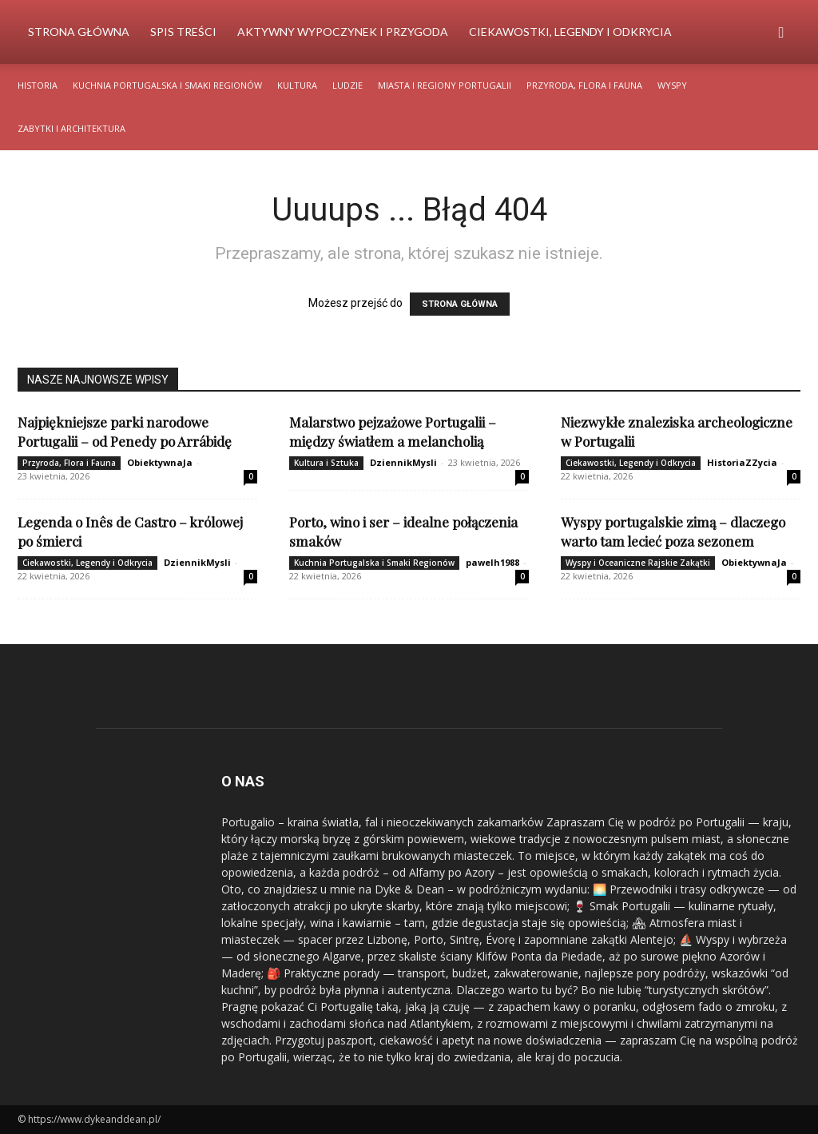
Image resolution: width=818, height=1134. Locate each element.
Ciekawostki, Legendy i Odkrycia (570, 31)
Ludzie (347, 85)
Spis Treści (183, 31)
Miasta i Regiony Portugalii (444, 85)
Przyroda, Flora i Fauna (584, 85)
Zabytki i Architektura (71, 128)
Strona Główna (78, 31)
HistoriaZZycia (742, 462)
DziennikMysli (403, 462)
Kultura (297, 85)
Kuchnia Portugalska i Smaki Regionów (167, 85)
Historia (38, 85)
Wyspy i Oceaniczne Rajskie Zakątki (638, 562)
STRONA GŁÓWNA (460, 304)
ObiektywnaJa (160, 462)
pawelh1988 (492, 562)
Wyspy (672, 85)
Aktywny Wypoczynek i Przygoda (342, 31)
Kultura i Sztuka (326, 462)
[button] (781, 33)
